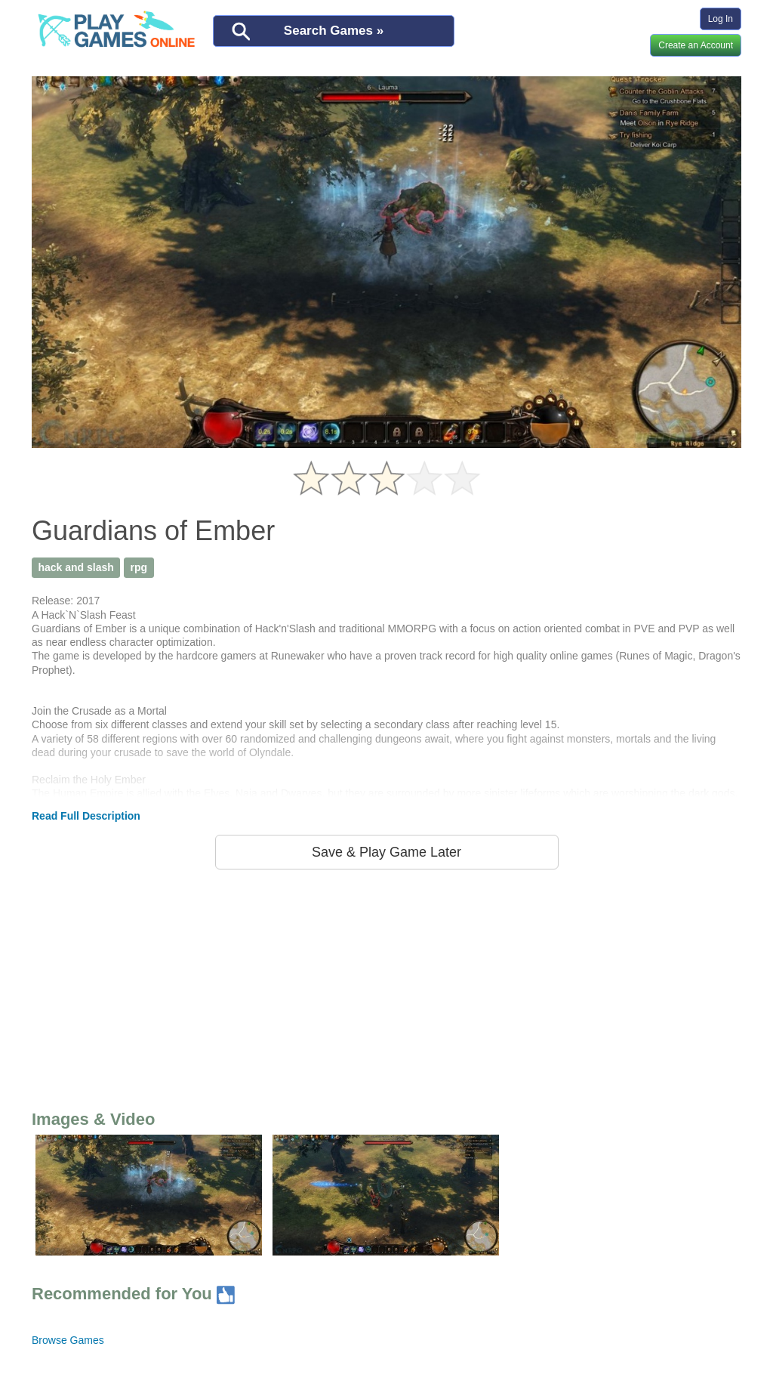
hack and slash (75, 567)
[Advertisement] (386, 986)
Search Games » (333, 30)
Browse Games (68, 1340)
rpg (139, 567)
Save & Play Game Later (386, 852)
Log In (720, 19)
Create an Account (695, 45)
